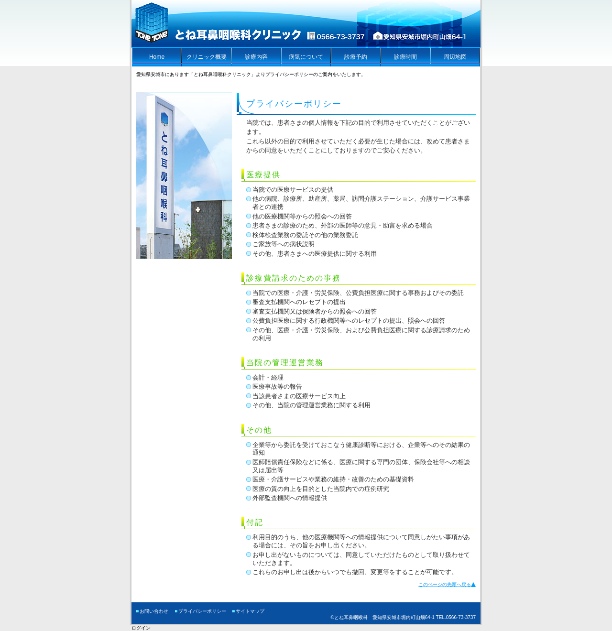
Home (156, 57)
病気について (306, 57)
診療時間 (405, 57)
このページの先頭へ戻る (444, 584)
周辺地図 (455, 57)
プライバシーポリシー (202, 611)
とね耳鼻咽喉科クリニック (218, 24)
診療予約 (355, 57)
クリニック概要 (206, 57)
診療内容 (256, 57)
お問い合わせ (154, 611)
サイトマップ (250, 611)
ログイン (141, 628)
